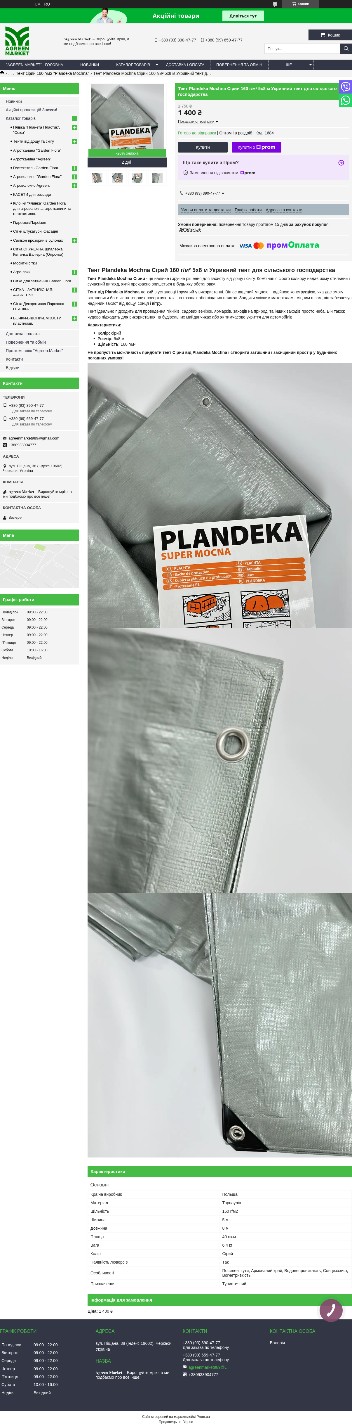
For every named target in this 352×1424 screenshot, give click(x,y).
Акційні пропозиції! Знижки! (31, 110)
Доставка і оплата (23, 333)
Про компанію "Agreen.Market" (34, 350)
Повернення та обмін (26, 342)
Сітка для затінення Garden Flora (42, 281)
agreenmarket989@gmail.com (33, 438)
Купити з (256, 147)
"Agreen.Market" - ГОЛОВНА (34, 65)
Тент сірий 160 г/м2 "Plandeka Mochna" (52, 73)
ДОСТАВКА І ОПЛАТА (185, 65)
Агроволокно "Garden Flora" (37, 176)
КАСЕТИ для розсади (32, 194)
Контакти (14, 359)
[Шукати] (346, 49)
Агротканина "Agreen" (32, 159)
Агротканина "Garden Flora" (37, 150)
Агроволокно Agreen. (31, 185)
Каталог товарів (21, 118)
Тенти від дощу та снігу (33, 141)
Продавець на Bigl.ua (176, 1422)
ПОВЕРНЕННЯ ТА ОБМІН (239, 65)
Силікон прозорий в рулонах (38, 240)
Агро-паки (21, 272)
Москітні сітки (25, 263)
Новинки (14, 101)
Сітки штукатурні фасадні (35, 231)
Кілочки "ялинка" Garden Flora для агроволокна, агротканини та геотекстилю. (42, 208)
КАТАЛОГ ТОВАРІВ (133, 65)
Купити (203, 147)
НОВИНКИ (89, 65)
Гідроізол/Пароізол (29, 222)
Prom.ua (203, 1417)
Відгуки (13, 367)
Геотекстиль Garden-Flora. (36, 168)
